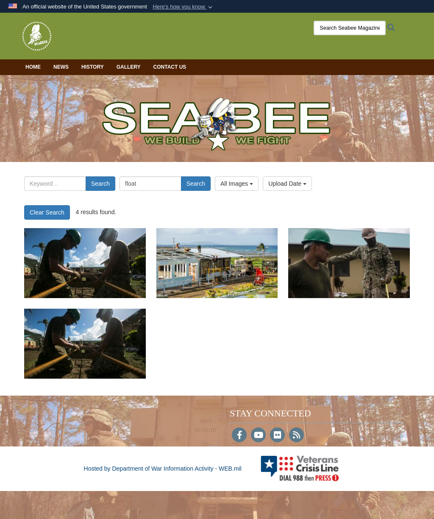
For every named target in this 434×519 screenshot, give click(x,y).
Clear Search (47, 212)
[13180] (85, 344)
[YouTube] (258, 435)
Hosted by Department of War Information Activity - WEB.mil (163, 468)
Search (100, 183)
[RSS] (296, 435)
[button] (183, 7)
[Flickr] (277, 435)
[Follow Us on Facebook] (239, 435)
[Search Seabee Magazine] (350, 28)
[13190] (85, 263)
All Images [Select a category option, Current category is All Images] (236, 183)
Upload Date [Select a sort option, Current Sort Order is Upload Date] (287, 183)
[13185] (349, 263)
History (92, 67)
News (61, 67)
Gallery (129, 67)
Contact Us (169, 67)
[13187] (217, 263)
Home (33, 67)
